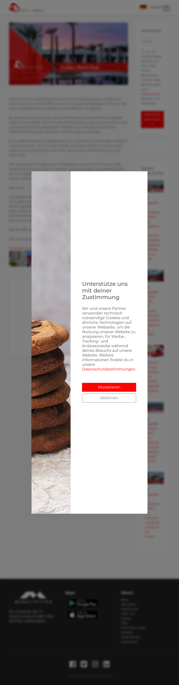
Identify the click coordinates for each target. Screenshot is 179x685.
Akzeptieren (109, 387)
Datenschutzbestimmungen (108, 369)
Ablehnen (109, 398)
